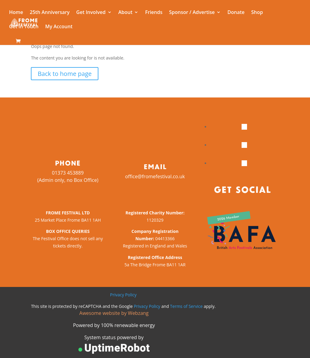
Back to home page (64, 74)
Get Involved (91, 12)
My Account (58, 27)
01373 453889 (68, 172)
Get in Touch (23, 27)
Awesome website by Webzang (114, 313)
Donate (235, 12)
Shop (257, 12)
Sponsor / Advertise (192, 12)
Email (155, 166)
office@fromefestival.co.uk (155, 176)
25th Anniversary (50, 12)
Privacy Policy (123, 295)
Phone (68, 163)
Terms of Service (186, 306)
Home (16, 12)
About (125, 12)
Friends (153, 12)
